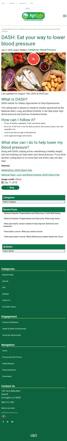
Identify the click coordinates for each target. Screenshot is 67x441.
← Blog (10, 187)
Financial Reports (9, 370)
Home (4, 351)
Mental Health (7, 275)
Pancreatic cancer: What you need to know (23, 231)
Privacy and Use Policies (12, 357)
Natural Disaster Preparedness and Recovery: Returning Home (32, 218)
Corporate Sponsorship (11, 335)
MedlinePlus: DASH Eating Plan (16, 170)
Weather (5, 294)
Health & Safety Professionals (14, 329)
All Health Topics (9, 307)
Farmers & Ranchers (10, 322)
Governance (7, 376)
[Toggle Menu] (64, 23)
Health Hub (12, 3)
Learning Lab (22, 3)
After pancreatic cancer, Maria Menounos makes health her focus (33, 237)
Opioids (5, 281)
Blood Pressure (48, 50)
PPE (4, 287)
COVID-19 (6, 300)
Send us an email (8, 408)
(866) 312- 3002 (7, 402)
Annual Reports (8, 363)
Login (31, 3)
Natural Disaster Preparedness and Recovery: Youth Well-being (32, 213)
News (3, 3)
